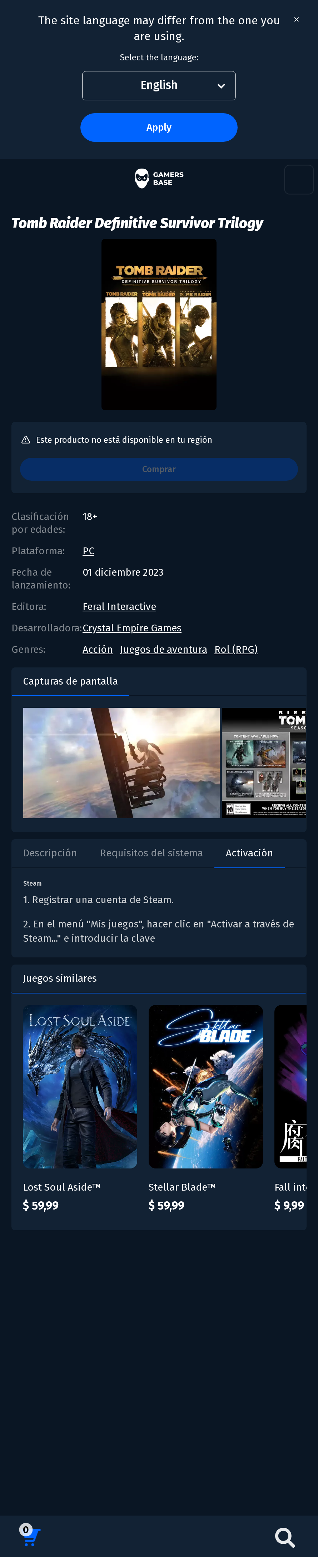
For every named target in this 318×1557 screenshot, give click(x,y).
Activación (249, 853)
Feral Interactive (119, 606)
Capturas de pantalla (70, 681)
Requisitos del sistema (151, 853)
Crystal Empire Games (132, 628)
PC (88, 551)
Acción (98, 649)
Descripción (50, 853)
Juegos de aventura (163, 649)
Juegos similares (60, 978)
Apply (159, 127)
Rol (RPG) (236, 649)
